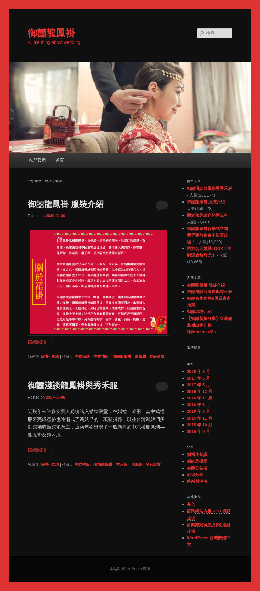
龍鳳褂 (140, 356)
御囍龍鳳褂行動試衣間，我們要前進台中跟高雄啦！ (209, 235)
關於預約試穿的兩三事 (207, 215)
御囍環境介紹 (199, 311)
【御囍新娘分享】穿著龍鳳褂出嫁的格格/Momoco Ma (209, 325)
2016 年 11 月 (199, 398)
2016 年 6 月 (198, 404)
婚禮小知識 (49, 356)
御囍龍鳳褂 (51, 33)
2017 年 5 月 (198, 384)
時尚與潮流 (197, 481)
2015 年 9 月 (198, 431)
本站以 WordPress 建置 (130, 569)
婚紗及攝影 (197, 461)
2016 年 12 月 (199, 391)
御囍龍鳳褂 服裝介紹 (66, 204)
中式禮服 (101, 356)
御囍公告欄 (197, 468)
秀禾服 (121, 464)
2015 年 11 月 (199, 418)
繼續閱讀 (40, 342)
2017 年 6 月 (198, 378)
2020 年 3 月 (198, 371)
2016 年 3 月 (198, 411)
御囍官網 (37, 160)
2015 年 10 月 (199, 425)
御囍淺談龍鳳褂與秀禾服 (73, 385)
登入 (191, 504)
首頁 (60, 160)
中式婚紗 (82, 356)
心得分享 (195, 474)
